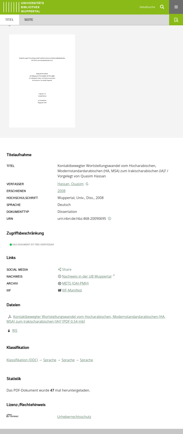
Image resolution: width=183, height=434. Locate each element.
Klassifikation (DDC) (22, 360)
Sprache (49, 360)
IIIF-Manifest (72, 290)
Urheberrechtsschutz (74, 416)
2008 (61, 190)
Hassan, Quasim (70, 183)
